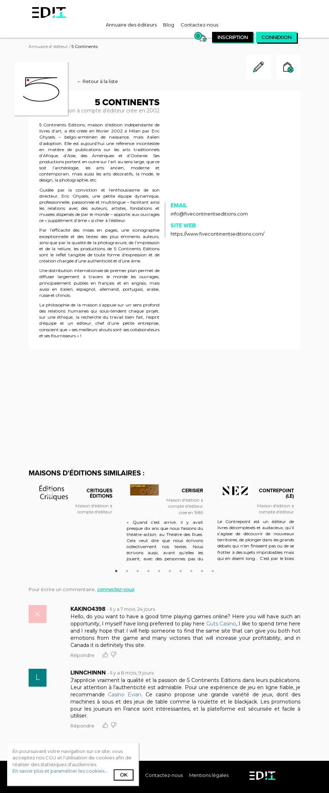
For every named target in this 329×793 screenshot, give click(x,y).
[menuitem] (131, 25)
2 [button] (127, 570)
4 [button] (148, 570)
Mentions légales (209, 775)
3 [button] (137, 570)
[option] (74, 505)
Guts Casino (221, 623)
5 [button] (159, 570)
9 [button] (202, 570)
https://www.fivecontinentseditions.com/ (217, 234)
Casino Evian (124, 694)
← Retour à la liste (97, 81)
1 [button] (116, 570)
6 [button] (169, 570)
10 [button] (212, 570)
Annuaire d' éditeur (48, 46)
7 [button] (180, 570)
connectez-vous (115, 589)
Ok (123, 775)
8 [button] (191, 570)
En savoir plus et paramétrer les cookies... (60, 771)
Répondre (82, 655)
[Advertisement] (164, 408)
